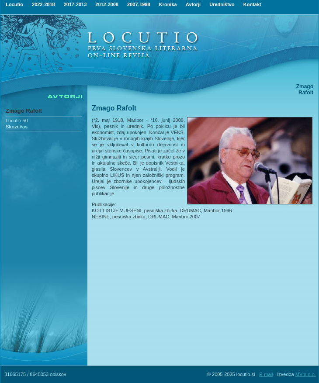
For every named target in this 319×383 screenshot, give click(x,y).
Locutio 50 (17, 120)
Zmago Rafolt (24, 110)
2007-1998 (138, 4)
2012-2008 (106, 4)
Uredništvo (221, 4)
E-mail (266, 374)
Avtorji (193, 4)
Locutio (14, 4)
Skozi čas (17, 126)
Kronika (168, 4)
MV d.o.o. (305, 374)
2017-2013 (75, 4)
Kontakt (252, 4)
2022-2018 (43, 4)
